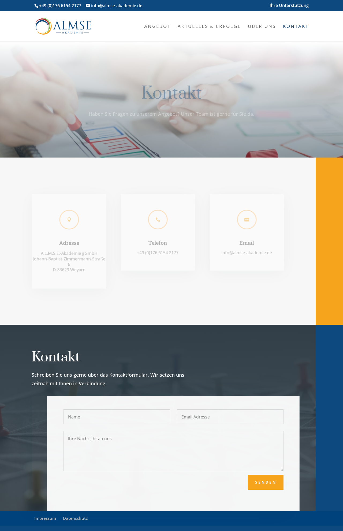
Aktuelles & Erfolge (209, 26)
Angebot (157, 26)
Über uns (262, 26)
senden (272, 482)
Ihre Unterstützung (289, 5)
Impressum (45, 518)
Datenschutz (75, 518)
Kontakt (296, 26)
